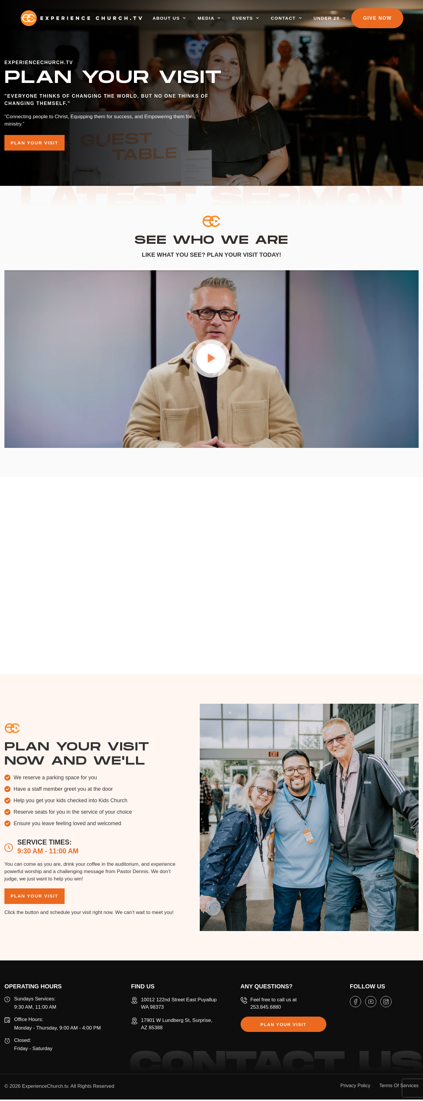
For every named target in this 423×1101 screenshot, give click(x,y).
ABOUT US (184, 18)
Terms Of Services (398, 1087)
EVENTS (260, 18)
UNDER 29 (345, 18)
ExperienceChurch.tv (45, 1087)
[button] (211, 361)
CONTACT (301, 18)
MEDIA (224, 18)
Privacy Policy (351, 1087)
